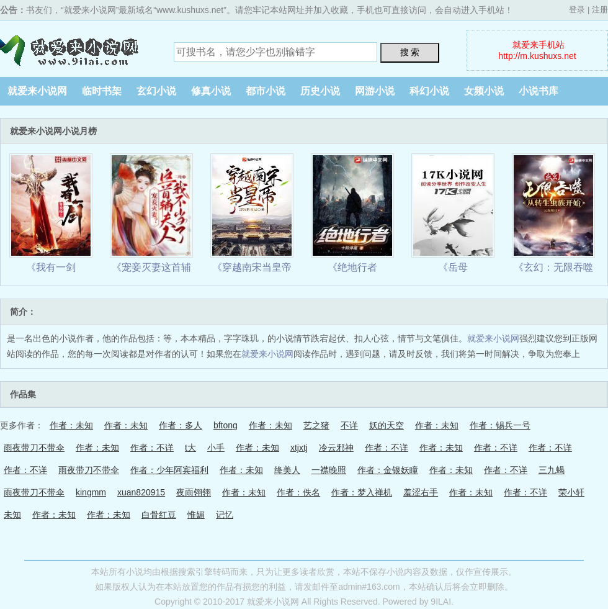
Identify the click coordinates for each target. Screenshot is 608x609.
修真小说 (211, 91)
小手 (216, 448)
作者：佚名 (298, 492)
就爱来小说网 (77, 48)
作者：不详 (152, 448)
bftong (225, 425)
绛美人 (287, 470)
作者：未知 (71, 425)
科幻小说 (429, 91)
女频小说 (484, 91)
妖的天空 (386, 425)
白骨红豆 (158, 515)
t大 (190, 448)
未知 (12, 515)
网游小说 (375, 91)
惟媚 (196, 515)
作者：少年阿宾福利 (169, 470)
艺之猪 (316, 425)
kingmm (91, 492)
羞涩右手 (420, 492)
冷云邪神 (336, 448)
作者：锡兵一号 (500, 425)
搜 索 (410, 52)
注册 (600, 9)
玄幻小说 (156, 91)
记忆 (224, 515)
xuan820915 (141, 492)
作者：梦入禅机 (361, 492)
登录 (577, 9)
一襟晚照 (328, 470)
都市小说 (265, 91)
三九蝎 (552, 470)
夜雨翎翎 (193, 492)
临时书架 (102, 91)
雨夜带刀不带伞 (34, 448)
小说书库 (538, 91)
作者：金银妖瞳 (387, 470)
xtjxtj (299, 448)
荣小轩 (571, 492)
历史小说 (320, 91)
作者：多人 (180, 425)
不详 (349, 425)
